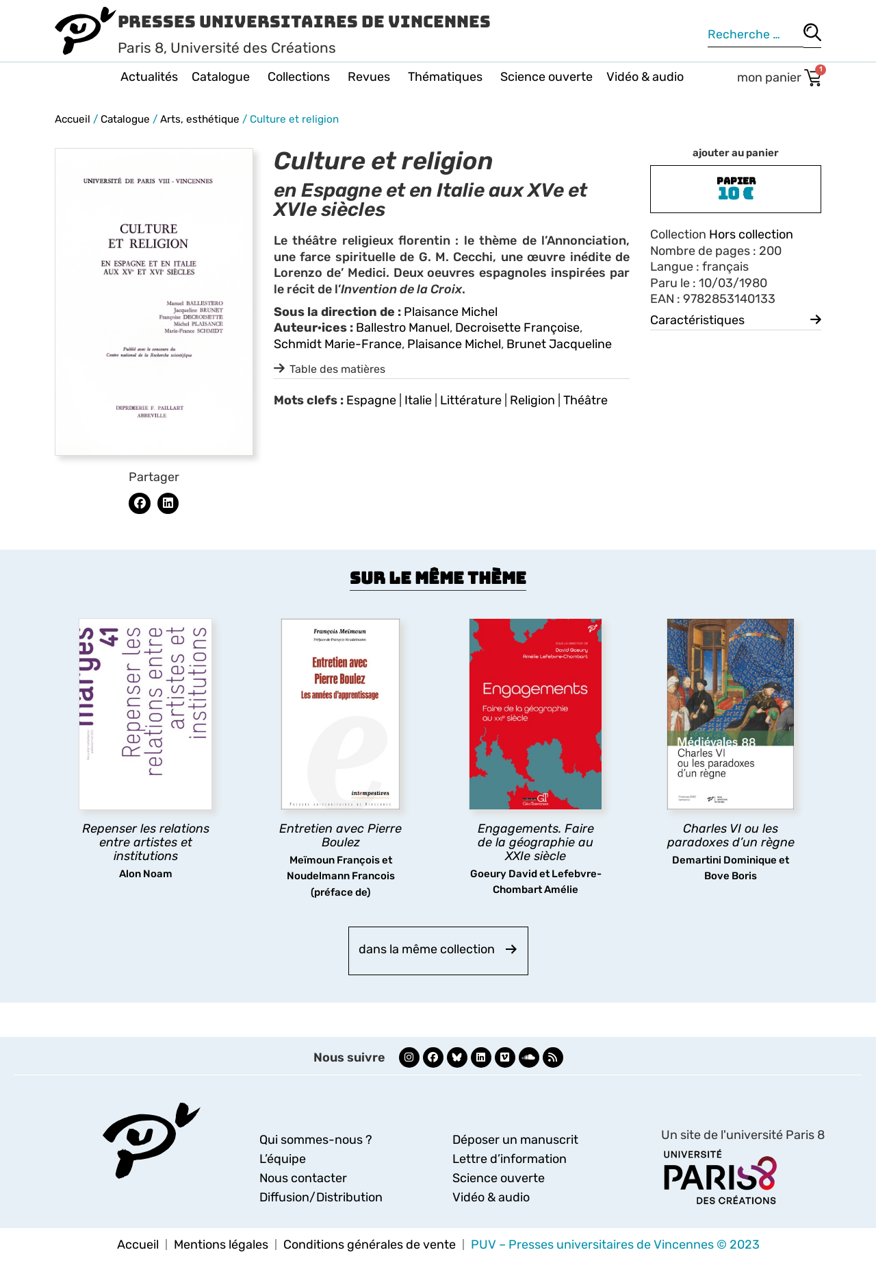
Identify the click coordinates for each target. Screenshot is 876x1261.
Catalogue (223, 76)
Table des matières (337, 369)
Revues (371, 76)
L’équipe (282, 1158)
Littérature (471, 400)
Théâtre (585, 400)
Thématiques (447, 76)
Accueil (72, 119)
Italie (418, 400)
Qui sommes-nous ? (315, 1139)
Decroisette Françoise (517, 327)
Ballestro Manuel (403, 327)
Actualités (149, 76)
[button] (140, 504)
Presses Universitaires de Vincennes (304, 21)
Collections (301, 76)
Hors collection (751, 234)
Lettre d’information (509, 1158)
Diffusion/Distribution (321, 1197)
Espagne (371, 400)
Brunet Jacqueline (559, 344)
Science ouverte (546, 76)
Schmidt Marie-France (338, 344)
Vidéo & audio (645, 76)
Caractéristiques (697, 320)
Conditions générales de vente (369, 1244)
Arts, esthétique (200, 119)
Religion (532, 400)
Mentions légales (221, 1244)
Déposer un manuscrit (515, 1139)
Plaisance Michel (451, 311)
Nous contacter (303, 1178)
